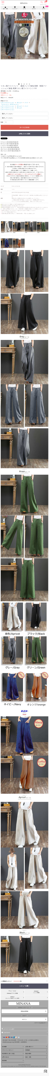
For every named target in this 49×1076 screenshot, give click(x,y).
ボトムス (19, 102)
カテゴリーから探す (25, 1029)
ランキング (15, 7)
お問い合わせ (13, 1057)
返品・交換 (36, 1057)
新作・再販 (5, 7)
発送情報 (13, 1060)
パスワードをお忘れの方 (40, 1022)
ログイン (34, 1019)
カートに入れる (24, 127)
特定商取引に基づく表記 (13, 1053)
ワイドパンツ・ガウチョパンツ (10, 104)
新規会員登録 (33, 1011)
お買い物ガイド (36, 1046)
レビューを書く (24, 986)
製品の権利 (36, 1053)
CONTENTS (25, 1032)
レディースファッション (7, 102)
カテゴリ (34, 7)
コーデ (43, 7)
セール (24, 7)
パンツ (26, 102)
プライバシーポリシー (13, 1050)
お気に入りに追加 (24, 133)
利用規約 (36, 1050)
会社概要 (13, 1046)
